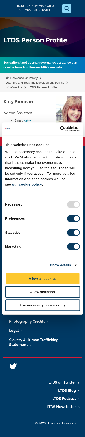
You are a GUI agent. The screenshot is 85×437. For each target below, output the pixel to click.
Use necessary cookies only (42, 305)
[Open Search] (66, 8)
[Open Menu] (77, 8)
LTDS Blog (67, 390)
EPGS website (51, 67)
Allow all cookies (42, 278)
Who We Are (14, 87)
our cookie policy (27, 184)
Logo (7, 8)
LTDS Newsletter (61, 407)
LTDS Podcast (64, 399)
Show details (60, 265)
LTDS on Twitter (62, 382)
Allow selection (42, 292)
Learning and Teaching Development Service (35, 82)
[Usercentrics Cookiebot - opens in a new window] (60, 129)
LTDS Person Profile (43, 87)
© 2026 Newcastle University (55, 423)
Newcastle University (24, 78)
